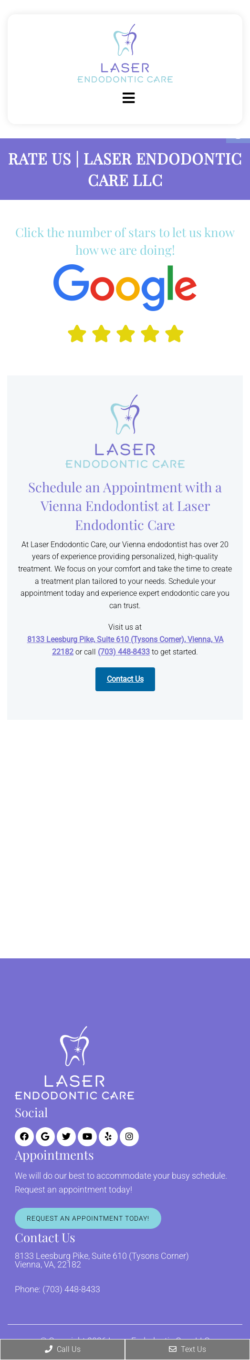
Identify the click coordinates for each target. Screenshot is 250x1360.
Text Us (187, 1349)
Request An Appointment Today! (88, 1218)
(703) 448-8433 (124, 651)
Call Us (63, 1349)
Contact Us (125, 679)
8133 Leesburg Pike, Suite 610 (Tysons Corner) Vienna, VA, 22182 (102, 1260)
